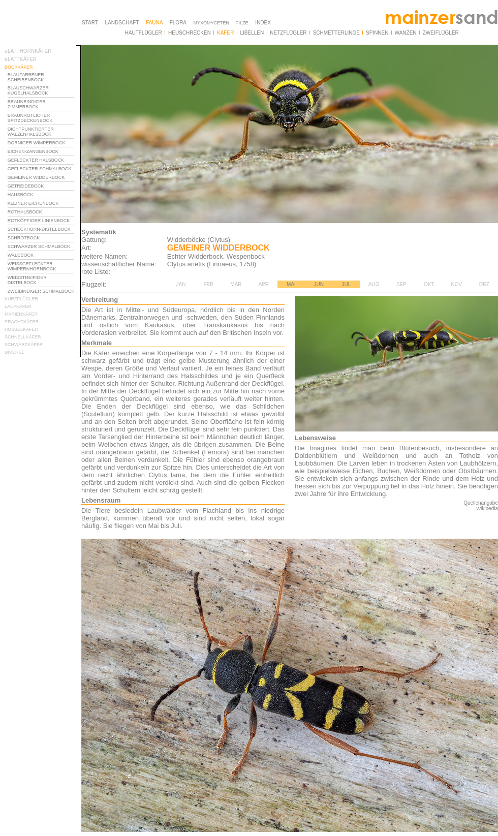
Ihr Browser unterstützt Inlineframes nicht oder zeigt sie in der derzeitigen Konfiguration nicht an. (42, 232)
